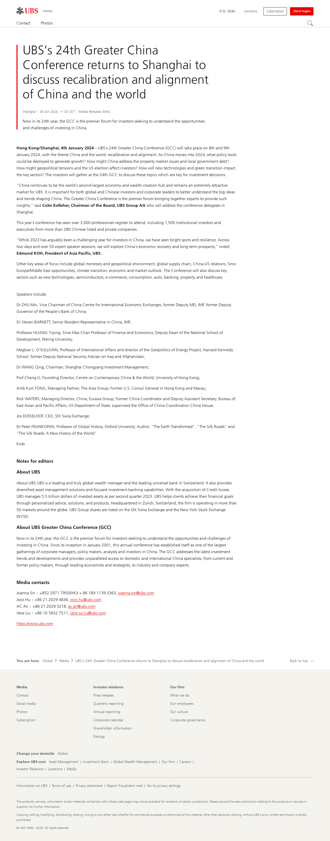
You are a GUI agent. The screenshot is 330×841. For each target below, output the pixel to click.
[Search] (310, 23)
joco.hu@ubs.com (85, 599)
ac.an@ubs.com (81, 606)
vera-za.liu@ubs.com (88, 613)
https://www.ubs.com (34, 623)
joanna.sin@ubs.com (136, 592)
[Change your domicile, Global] (62, 754)
